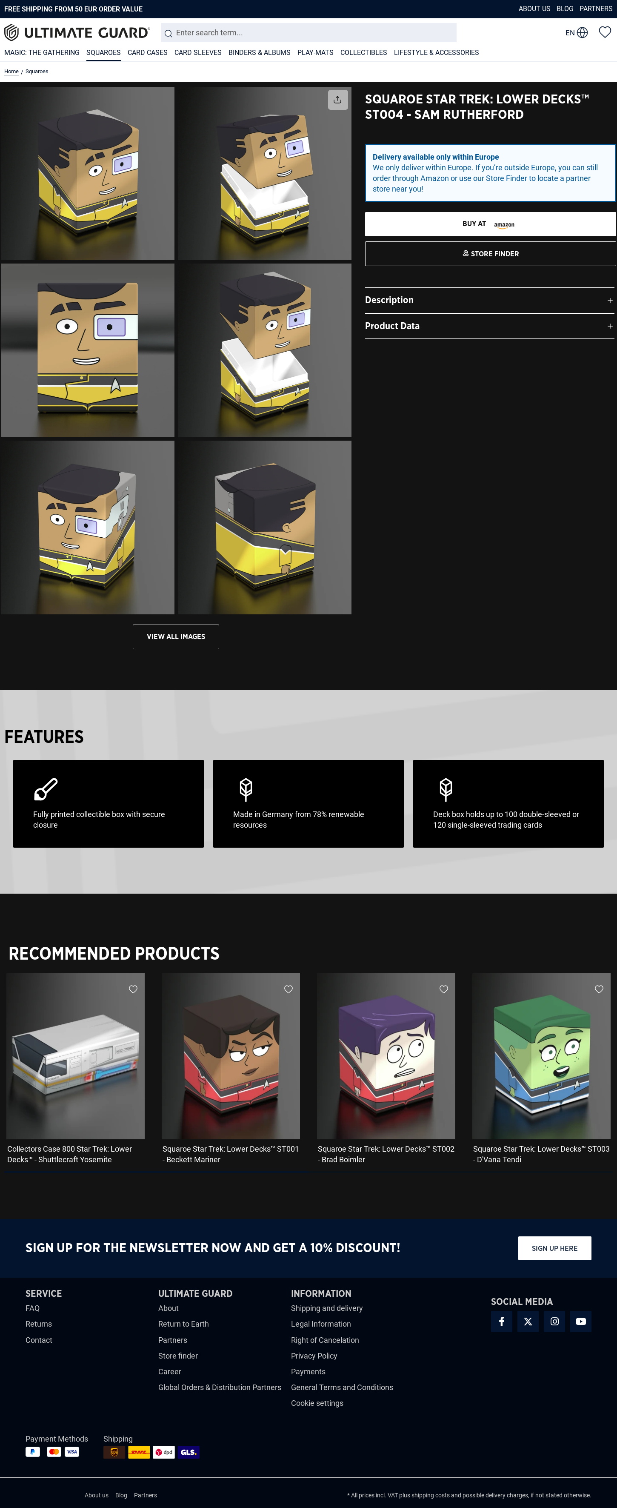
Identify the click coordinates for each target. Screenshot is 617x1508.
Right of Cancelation (325, 1340)
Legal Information (321, 1323)
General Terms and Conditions (342, 1387)
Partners (596, 9)
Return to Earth (183, 1323)
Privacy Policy (314, 1355)
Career (169, 1371)
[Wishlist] (605, 31)
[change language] (577, 33)
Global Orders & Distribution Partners (219, 1387)
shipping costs (430, 1495)
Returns (39, 1323)
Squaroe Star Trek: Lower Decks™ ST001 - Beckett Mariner (231, 1154)
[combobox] (309, 32)
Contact (39, 1340)
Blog (565, 9)
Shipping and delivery (327, 1308)
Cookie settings (317, 1403)
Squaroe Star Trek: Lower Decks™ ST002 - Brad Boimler (386, 1154)
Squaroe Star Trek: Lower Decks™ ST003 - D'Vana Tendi (541, 1154)
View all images (176, 636)
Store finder (178, 1355)
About (168, 1308)
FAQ (33, 1308)
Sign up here (555, 1248)
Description (389, 300)
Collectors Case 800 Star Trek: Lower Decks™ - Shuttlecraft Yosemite (69, 1154)
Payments (308, 1371)
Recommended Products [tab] (114, 954)
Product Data (392, 326)
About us (535, 9)
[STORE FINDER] (491, 224)
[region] (308, 1071)
